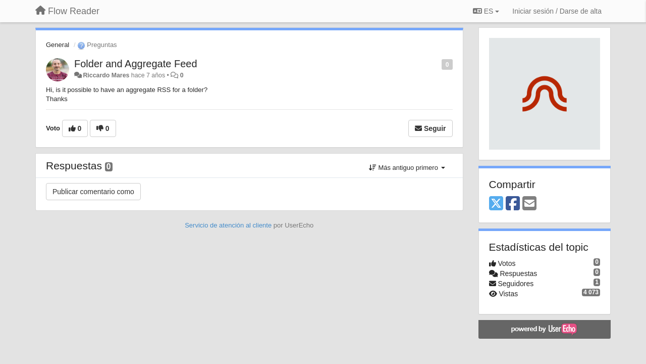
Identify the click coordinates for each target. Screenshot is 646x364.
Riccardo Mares (106, 75)
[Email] (529, 204)
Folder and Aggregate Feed (135, 63)
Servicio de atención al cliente (229, 225)
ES (486, 11)
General (57, 45)
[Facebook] (513, 204)
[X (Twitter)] (496, 204)
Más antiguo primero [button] (407, 167)
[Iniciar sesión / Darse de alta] (557, 11)
